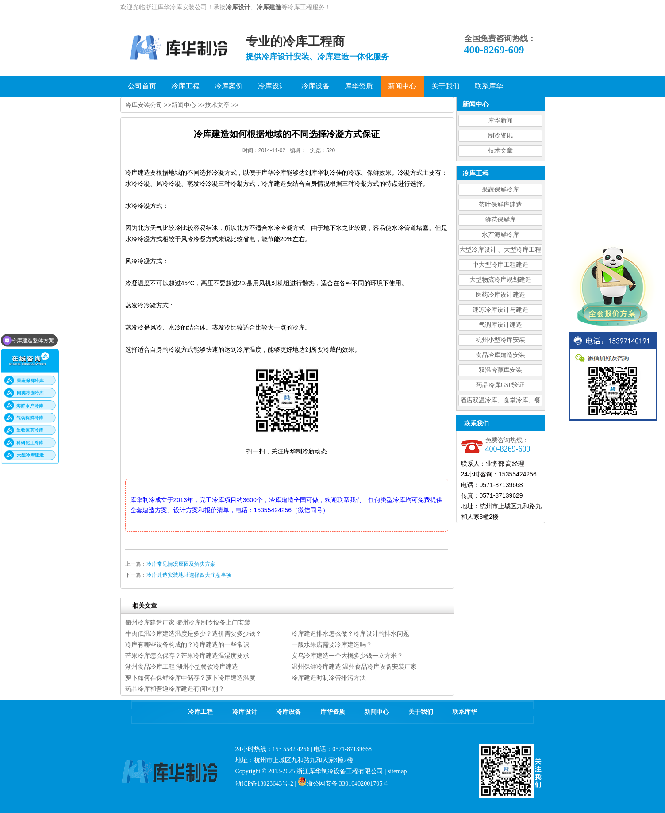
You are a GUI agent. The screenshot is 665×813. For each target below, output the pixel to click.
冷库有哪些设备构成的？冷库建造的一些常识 (187, 644)
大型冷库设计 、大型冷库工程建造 (500, 251)
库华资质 (332, 712)
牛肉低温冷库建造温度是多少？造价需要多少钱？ (193, 633)
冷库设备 (288, 712)
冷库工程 (200, 712)
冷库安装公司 (143, 104)
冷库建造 (269, 7)
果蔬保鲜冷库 (500, 189)
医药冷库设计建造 (500, 294)
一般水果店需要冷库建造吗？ (332, 644)
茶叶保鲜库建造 (500, 204)
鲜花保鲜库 (500, 219)
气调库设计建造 (500, 325)
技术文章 (500, 150)
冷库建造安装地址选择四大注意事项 (188, 575)
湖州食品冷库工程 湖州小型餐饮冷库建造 (181, 666)
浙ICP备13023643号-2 (264, 783)
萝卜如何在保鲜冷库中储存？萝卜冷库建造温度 (190, 677)
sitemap (397, 771)
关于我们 (420, 712)
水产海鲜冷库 (500, 234)
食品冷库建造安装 (500, 355)
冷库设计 (238, 7)
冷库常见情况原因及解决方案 (180, 564)
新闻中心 (183, 104)
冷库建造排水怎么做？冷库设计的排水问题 (350, 633)
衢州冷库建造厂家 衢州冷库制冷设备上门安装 (188, 622)
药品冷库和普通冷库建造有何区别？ (174, 688)
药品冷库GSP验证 (500, 385)
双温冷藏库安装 (500, 370)
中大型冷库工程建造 (500, 264)
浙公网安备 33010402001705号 (343, 783)
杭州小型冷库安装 (500, 340)
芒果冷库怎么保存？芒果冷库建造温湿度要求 (187, 655)
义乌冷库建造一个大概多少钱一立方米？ (347, 655)
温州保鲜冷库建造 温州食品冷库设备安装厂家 (354, 666)
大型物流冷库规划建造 (500, 279)
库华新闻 (500, 120)
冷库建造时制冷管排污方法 (329, 677)
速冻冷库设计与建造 (500, 310)
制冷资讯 (500, 135)
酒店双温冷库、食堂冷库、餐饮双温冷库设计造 (500, 401)
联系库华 (464, 712)
